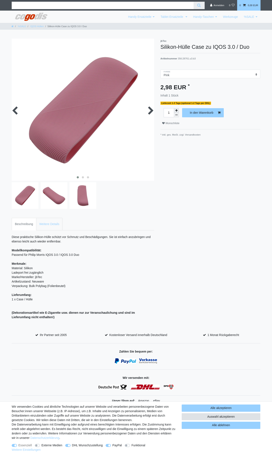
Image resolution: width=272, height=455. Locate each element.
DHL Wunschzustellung (87, 445)
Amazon (143, 400)
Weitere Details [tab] (49, 224)
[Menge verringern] (176, 115)
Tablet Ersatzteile (172, 16)
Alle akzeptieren (221, 408)
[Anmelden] (217, 5)
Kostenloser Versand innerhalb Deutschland (138, 335)
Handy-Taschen (203, 16)
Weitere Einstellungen (26, 449)
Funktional (138, 445)
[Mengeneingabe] (169, 112)
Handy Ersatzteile (140, 16)
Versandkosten (193, 134)
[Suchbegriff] (103, 5)
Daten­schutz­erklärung (44, 438)
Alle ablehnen (221, 425)
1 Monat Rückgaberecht (223, 335)
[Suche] (199, 5)
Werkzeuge (230, 16)
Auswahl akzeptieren (221, 416)
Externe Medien (51, 445)
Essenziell (25, 445)
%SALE (249, 16)
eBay (156, 400)
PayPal (117, 445)
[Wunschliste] (232, 5)
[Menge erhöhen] (176, 110)
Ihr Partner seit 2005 (53, 335)
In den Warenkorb (205, 113)
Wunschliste (170, 123)
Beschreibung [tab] (24, 224)
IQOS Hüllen (37, 26)
